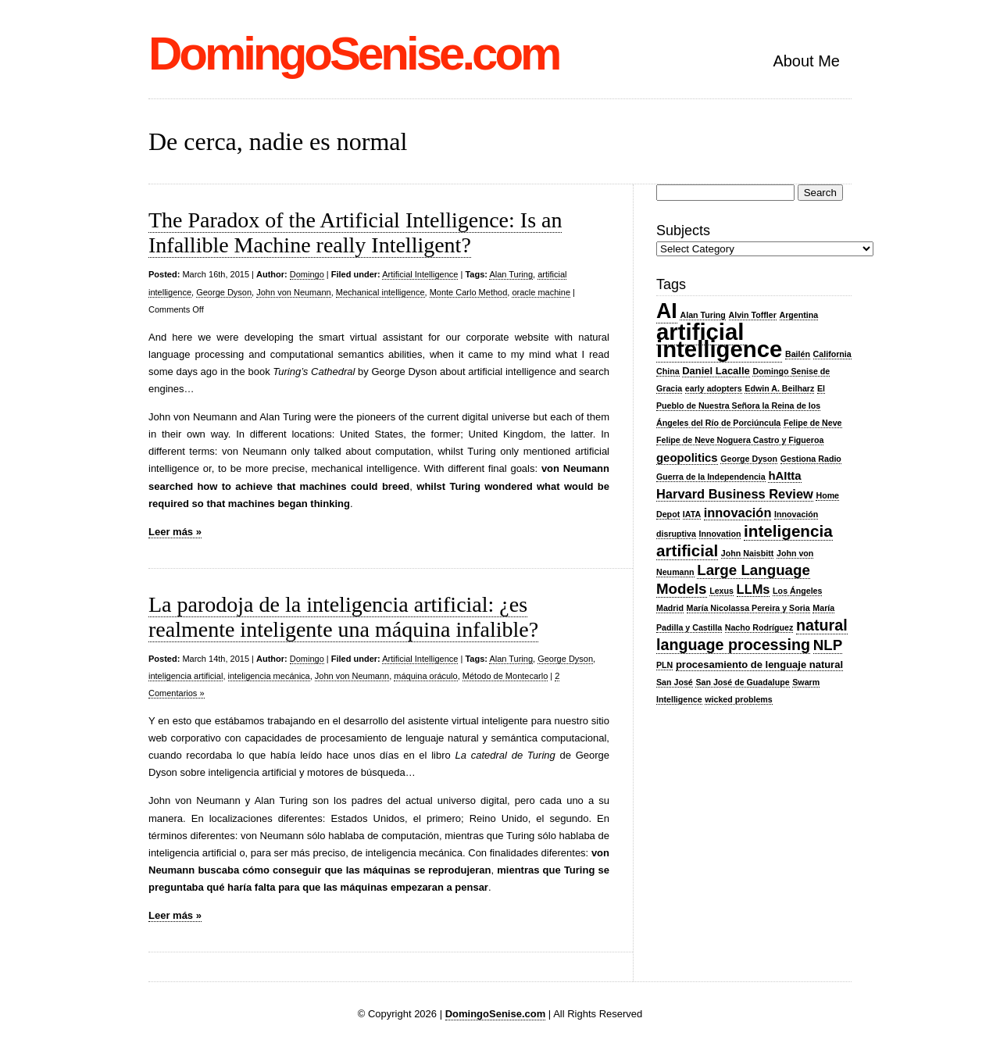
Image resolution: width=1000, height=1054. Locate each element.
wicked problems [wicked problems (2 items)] (738, 699)
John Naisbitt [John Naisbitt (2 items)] (747, 553)
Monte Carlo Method (469, 292)
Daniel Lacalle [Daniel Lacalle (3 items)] (716, 371)
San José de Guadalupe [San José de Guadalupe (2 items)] (742, 682)
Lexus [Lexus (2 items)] (721, 590)
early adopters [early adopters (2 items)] (713, 388)
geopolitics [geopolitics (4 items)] (687, 458)
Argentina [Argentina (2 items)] (799, 315)
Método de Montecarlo (505, 676)
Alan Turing (511, 274)
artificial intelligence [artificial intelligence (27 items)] (719, 340)
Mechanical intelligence (380, 292)
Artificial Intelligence (420, 274)
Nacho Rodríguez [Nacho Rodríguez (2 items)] (759, 627)
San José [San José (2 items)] (674, 682)
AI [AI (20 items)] (666, 311)
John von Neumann (293, 292)
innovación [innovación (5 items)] (738, 513)
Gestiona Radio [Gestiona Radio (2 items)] (810, 458)
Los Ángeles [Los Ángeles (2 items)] (797, 590)
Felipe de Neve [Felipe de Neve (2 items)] (813, 422)
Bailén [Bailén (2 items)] (797, 354)
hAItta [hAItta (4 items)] (784, 476)
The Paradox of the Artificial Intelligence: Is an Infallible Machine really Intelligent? (355, 232)
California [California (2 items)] (832, 354)
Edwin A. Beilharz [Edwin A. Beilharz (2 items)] (779, 388)
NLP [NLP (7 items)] (827, 645)
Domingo (307, 274)
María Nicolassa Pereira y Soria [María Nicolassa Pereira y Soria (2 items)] (748, 608)
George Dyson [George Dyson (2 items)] (748, 458)
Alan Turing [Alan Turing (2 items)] (702, 315)
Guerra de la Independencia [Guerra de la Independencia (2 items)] (711, 476)
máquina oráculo (425, 676)
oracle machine (541, 292)
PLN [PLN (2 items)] (664, 665)
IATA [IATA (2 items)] (692, 514)
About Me (806, 61)
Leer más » (175, 532)
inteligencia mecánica (269, 676)
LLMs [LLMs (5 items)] (753, 589)
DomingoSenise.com (353, 53)
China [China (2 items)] (668, 371)
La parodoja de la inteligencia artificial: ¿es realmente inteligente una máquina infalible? (343, 616)
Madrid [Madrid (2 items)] (670, 608)
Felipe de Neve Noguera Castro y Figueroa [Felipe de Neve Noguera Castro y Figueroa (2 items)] (739, 440)
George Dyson (224, 292)
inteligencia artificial (185, 676)
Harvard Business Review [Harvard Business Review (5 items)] (734, 494)
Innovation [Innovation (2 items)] (720, 533)
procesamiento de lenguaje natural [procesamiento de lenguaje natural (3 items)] (759, 664)
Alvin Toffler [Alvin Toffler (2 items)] (753, 315)
